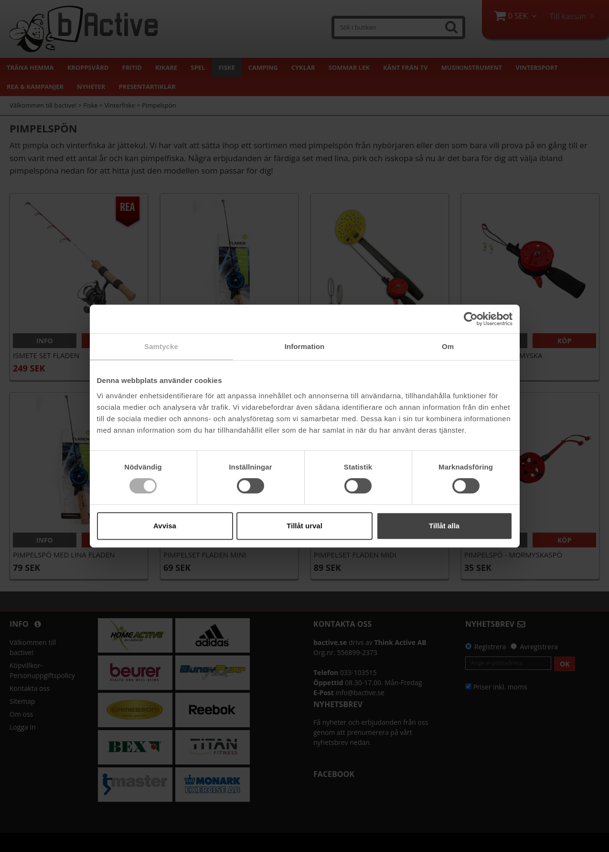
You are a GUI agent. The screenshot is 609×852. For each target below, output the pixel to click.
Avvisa (164, 526)
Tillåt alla (444, 526)
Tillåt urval (304, 526)
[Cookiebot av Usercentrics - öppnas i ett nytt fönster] (471, 319)
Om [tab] (448, 346)
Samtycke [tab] (161, 346)
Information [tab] (305, 346)
